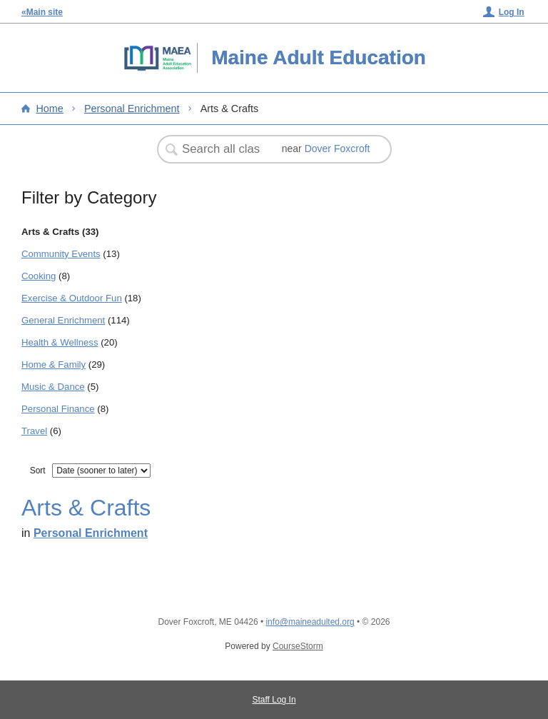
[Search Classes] (222, 149)
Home (49, 108)
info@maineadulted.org (309, 622)
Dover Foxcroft (337, 148)
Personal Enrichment (132, 108)
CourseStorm (298, 646)
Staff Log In (273, 700)
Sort (38, 471)
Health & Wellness (59, 342)
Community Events (61, 253)
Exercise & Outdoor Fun (71, 298)
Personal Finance (58, 408)
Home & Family (53, 364)
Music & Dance (53, 386)
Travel (34, 431)
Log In (511, 12)
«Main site (42, 12)
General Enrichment (63, 320)
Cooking (38, 276)
